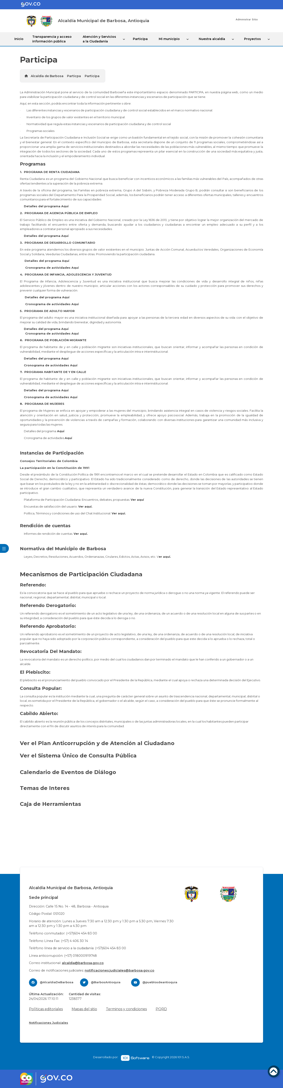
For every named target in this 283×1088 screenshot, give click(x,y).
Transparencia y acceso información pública (52, 39)
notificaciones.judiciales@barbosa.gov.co (119, 970)
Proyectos (252, 39)
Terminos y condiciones (126, 1009)
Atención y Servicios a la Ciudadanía (99, 39)
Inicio (18, 39)
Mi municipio (169, 39)
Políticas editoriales (46, 1009)
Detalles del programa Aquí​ (46, 206)
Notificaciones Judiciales (48, 1022)
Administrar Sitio (247, 19)
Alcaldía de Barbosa (47, 76)
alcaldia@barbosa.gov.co (83, 963)
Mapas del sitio (84, 1009)
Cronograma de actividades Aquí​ (52, 304)
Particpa (74, 76)
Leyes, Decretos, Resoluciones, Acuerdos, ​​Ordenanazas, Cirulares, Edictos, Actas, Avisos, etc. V (97, 556)
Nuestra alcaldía (212, 39)
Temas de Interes (45, 788)
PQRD (161, 1009)
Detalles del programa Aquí (46, 236)
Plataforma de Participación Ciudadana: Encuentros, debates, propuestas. (84, 499)
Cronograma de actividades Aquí (52, 267)
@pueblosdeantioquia (159, 982)
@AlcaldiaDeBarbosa (56, 982)
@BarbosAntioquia (105, 982)
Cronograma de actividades (48, 438)
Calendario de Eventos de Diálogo (68, 772)
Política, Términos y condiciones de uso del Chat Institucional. (75, 513)
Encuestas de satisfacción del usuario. (58, 506)
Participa (140, 39)
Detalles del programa (44, 431)
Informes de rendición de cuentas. (56, 533)
